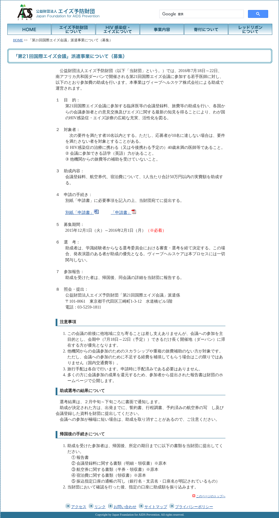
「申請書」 (121, 212)
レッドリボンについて (250, 29)
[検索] (201, 14)
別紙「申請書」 (79, 212)
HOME (29, 29)
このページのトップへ (210, 496)
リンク (100, 507)
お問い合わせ (125, 507)
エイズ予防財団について (73, 29)
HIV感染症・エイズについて (118, 29)
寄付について (206, 29)
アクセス (78, 507)
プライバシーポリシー (194, 507)
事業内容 (162, 29)
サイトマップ (155, 507)
